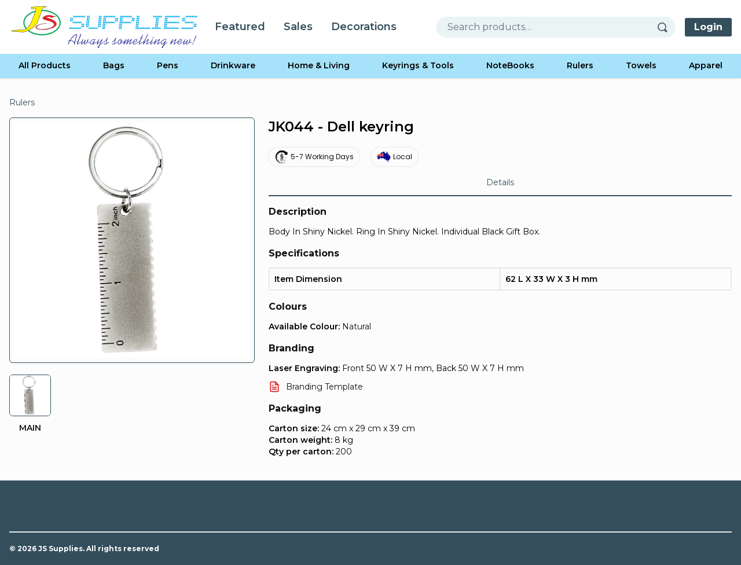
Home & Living (319, 65)
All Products (45, 65)
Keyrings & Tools (418, 65)
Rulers (580, 65)
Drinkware (233, 65)
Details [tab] (500, 182)
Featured (240, 26)
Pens (167, 65)
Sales (298, 26)
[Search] (666, 27)
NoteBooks (510, 65)
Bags (113, 65)
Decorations (364, 26)
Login (708, 26)
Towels (641, 65)
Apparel (705, 65)
